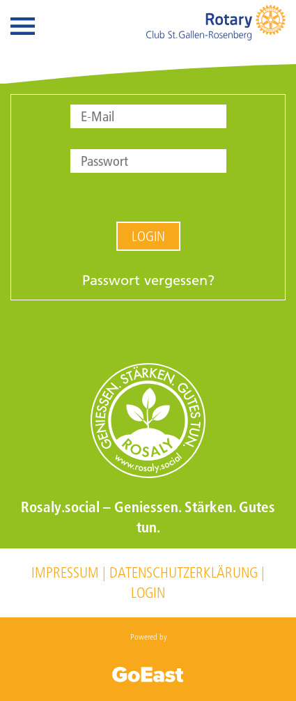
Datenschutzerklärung (183, 572)
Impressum (65, 572)
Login (148, 236)
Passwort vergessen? (148, 280)
